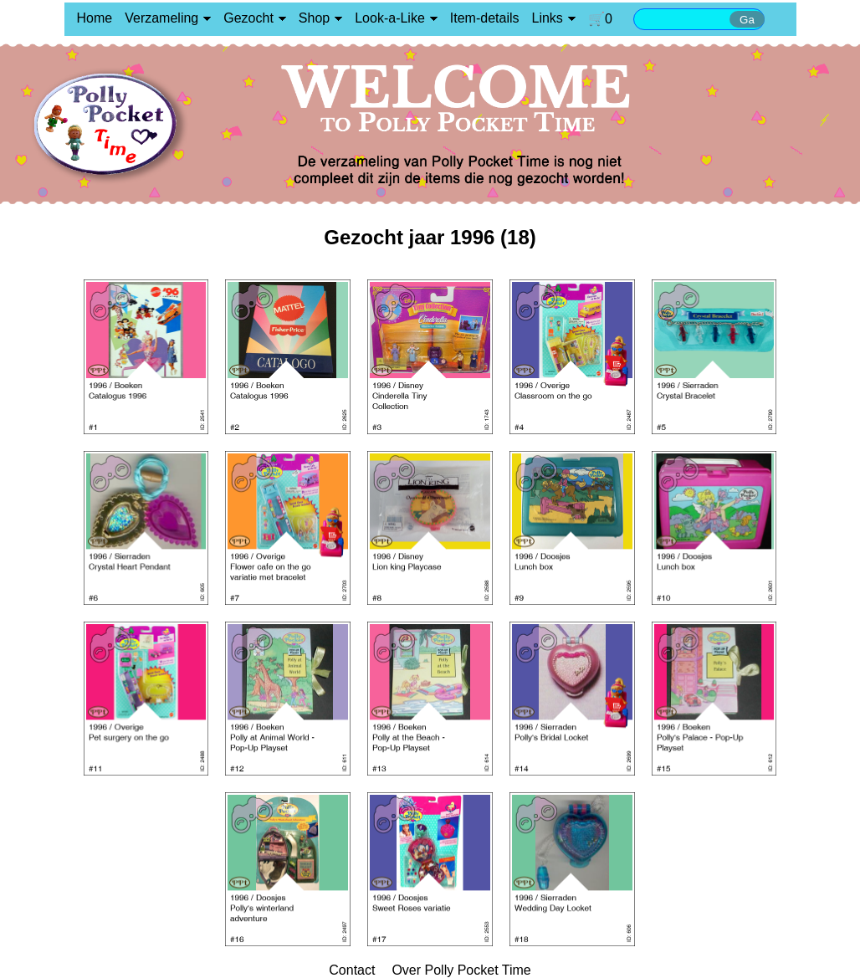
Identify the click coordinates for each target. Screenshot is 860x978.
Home (95, 18)
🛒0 (600, 19)
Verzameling (161, 18)
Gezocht (248, 18)
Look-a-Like (390, 18)
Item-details (485, 18)
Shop (314, 18)
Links (547, 18)
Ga (747, 19)
